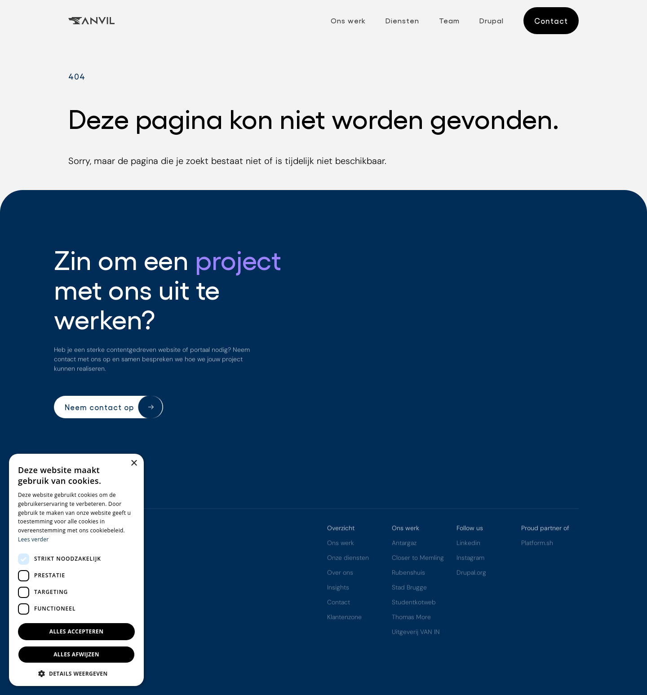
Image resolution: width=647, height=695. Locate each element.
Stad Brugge (409, 588)
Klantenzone (344, 618)
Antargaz (404, 544)
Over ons (340, 574)
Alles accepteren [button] (76, 631)
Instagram (470, 559)
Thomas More (411, 618)
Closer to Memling (418, 559)
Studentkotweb (414, 603)
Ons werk (340, 544)
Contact (338, 603)
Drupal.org (471, 574)
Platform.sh (537, 544)
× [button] (133, 463)
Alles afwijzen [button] (76, 654)
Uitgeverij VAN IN (416, 633)
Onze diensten (348, 559)
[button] (76, 673)
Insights (338, 588)
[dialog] (76, 570)
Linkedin (468, 544)
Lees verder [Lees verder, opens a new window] (33, 539)
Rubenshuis (408, 574)
